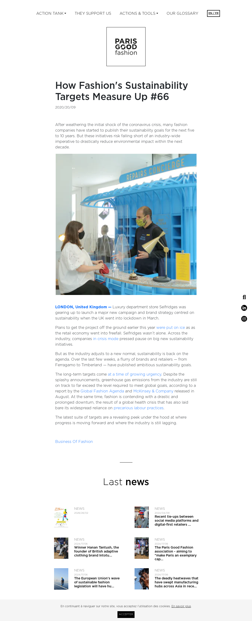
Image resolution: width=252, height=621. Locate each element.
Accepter (126, 614)
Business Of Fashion (74, 442)
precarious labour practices (139, 408)
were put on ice (170, 328)
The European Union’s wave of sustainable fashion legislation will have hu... (97, 582)
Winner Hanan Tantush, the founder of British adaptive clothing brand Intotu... (96, 551)
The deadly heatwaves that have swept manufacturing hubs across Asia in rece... (176, 582)
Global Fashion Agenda (102, 391)
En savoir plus (181, 606)
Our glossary (182, 13)
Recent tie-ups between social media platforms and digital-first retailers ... (176, 520)
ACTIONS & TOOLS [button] (137, 13)
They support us (93, 13)
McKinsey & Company (153, 391)
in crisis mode (105, 339)
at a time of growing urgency (134, 374)
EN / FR (213, 13)
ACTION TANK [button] (49, 13)
